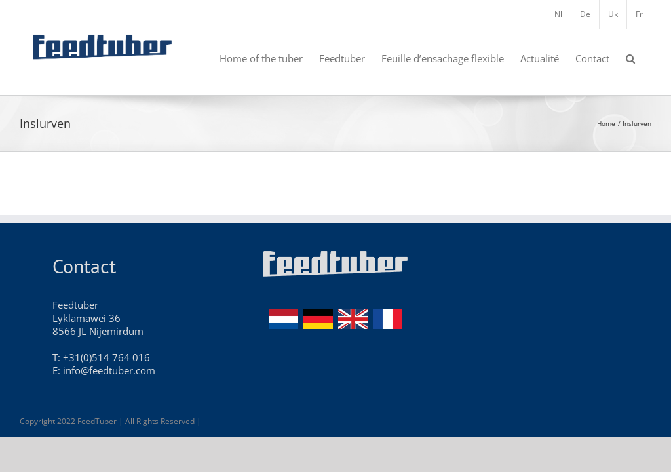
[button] (630, 58)
